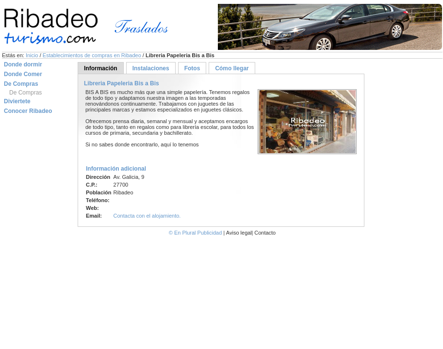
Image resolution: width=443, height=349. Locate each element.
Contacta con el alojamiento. (147, 216)
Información (100, 68)
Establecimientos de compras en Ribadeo (93, 55)
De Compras (25, 92)
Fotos (192, 68)
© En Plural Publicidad (196, 233)
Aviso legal (239, 233)
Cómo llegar (231, 68)
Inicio (33, 55)
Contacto (265, 233)
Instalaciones (150, 68)
